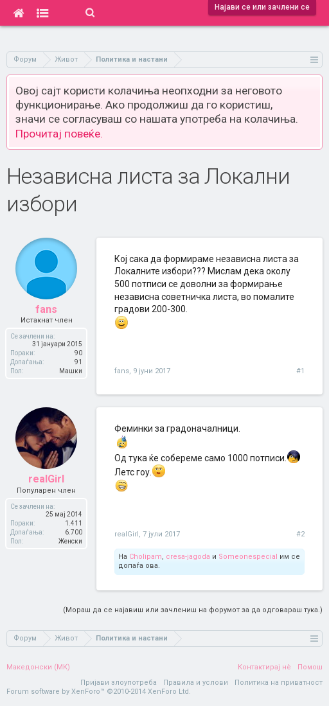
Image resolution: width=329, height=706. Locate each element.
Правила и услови (195, 682)
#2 (300, 534)
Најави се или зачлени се (262, 7)
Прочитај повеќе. (59, 133)
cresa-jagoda (188, 556)
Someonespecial (248, 556)
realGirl (126, 534)
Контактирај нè (264, 667)
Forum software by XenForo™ (98, 691)
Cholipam (145, 556)
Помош (310, 667)
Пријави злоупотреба (118, 682)
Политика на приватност (279, 682)
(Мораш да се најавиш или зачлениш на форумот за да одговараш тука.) (193, 610)
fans (121, 371)
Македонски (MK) (38, 667)
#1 (300, 371)
